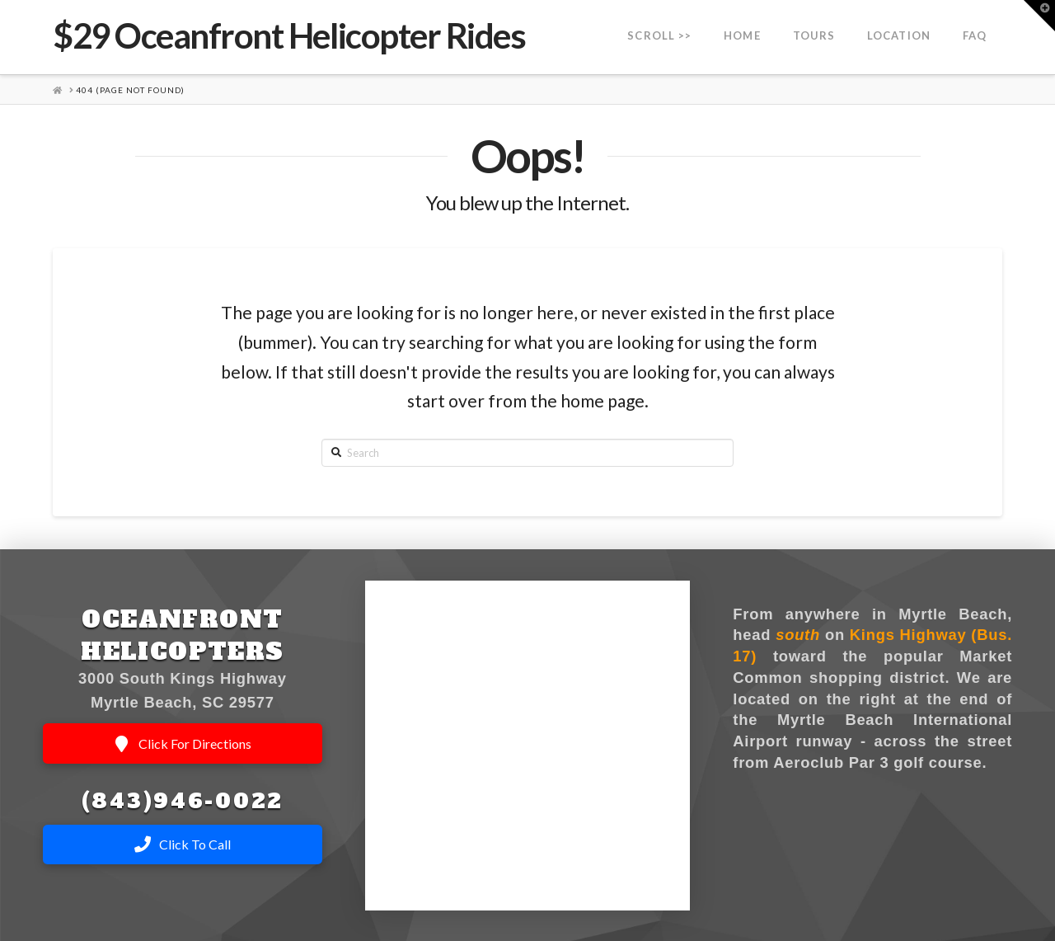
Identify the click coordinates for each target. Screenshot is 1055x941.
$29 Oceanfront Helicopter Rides (289, 35)
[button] (1039, 15)
